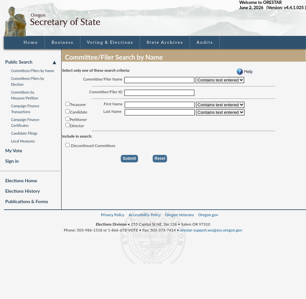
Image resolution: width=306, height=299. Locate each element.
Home (30, 42)
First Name (113, 103)
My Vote (13, 150)
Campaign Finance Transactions (25, 109)
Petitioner (74, 119)
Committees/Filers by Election (27, 81)
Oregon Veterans (179, 214)
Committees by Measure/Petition (24, 95)
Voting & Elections (110, 42)
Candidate (75, 112)
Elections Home (21, 180)
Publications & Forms (26, 201)
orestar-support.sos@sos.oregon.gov (211, 230)
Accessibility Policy (145, 214)
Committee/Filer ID (105, 91)
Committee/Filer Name (102, 79)
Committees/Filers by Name (32, 70)
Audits (205, 42)
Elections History (22, 191)
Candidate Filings (24, 133)
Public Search (30, 62)
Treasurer (74, 104)
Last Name (113, 111)
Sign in (12, 161)
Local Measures (23, 141)
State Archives (164, 42)
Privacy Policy (112, 214)
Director (73, 125)
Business (62, 42)
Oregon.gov (208, 214)
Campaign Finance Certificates (25, 122)
